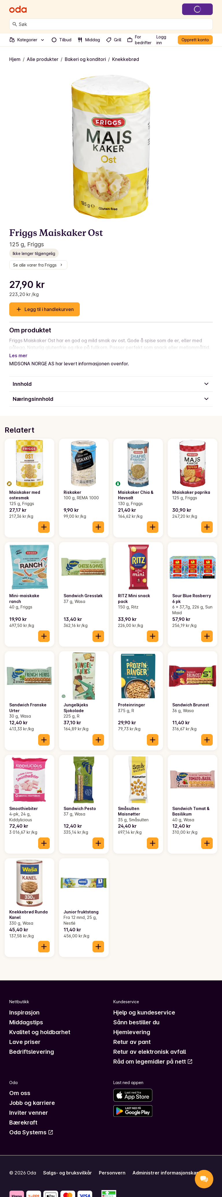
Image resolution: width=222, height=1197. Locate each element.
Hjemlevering (131, 1025)
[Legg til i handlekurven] (44, 520)
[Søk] (15, 24)
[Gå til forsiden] (18, 9)
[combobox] (114, 24)
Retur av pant (132, 1035)
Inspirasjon (24, 1005)
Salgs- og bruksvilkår (67, 1166)
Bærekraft (23, 1115)
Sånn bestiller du (136, 1015)
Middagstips (26, 1015)
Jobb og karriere (32, 1095)
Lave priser (24, 1035)
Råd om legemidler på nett (153, 1054)
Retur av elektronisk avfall (149, 1044)
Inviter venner (28, 1105)
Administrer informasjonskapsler (170, 1166)
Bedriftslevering (31, 1044)
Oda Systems (31, 1125)
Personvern (112, 1166)
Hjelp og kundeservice (144, 1005)
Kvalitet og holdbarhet (39, 1025)
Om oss (19, 1086)
